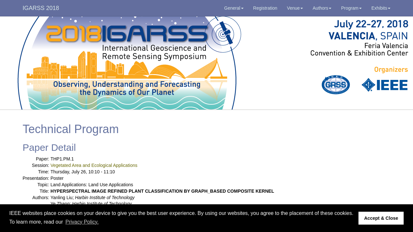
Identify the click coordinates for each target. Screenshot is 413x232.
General (234, 8)
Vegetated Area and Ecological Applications (93, 165)
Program (351, 8)
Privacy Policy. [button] (82, 222)
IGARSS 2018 (41, 8)
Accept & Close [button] (381, 218)
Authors (322, 8)
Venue (295, 8)
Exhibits (380, 8)
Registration (265, 8)
